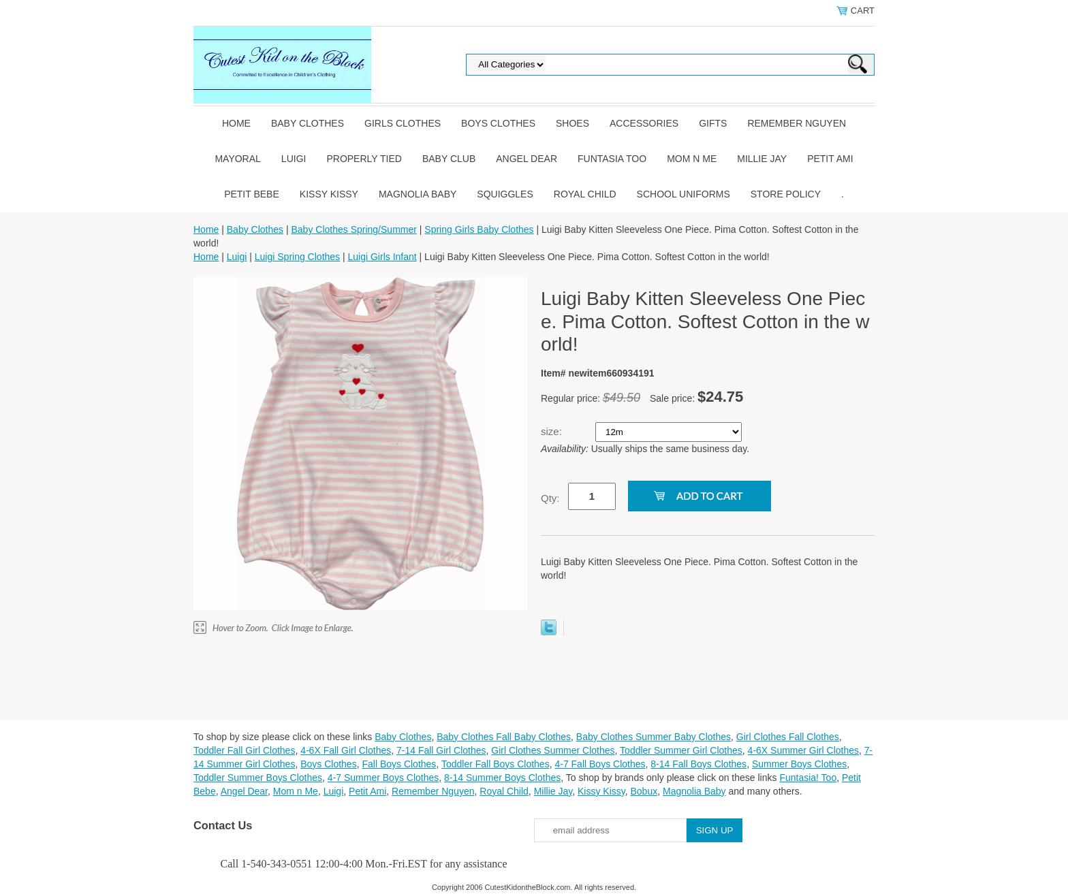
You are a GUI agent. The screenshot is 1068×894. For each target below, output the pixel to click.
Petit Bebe (251, 194)
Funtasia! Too (807, 777)
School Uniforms (683, 194)
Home (236, 123)
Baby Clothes (307, 123)
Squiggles (505, 194)
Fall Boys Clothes (399, 764)
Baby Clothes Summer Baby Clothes (653, 736)
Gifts (713, 123)
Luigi (294, 158)
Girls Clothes (402, 123)
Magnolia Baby (417, 194)
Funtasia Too (612, 158)
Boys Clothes (498, 123)
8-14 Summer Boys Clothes (502, 777)
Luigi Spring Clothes (297, 256)
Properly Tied (363, 158)
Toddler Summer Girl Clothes (681, 750)
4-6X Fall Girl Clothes (345, 750)
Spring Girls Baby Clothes (478, 229)
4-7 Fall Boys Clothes (599, 764)
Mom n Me (692, 158)
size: (553, 431)
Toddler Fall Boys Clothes (495, 764)
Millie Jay (762, 158)
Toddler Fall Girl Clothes (244, 750)
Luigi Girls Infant (382, 256)
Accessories (644, 123)
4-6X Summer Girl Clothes (803, 750)
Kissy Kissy (329, 194)
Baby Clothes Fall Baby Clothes (504, 736)
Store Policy (786, 194)
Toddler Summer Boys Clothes (257, 777)
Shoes (572, 123)
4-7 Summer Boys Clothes (383, 777)
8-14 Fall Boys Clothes (698, 764)
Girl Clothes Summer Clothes (552, 750)
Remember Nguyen (796, 123)
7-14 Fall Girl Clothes (441, 750)
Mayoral (237, 158)
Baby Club (448, 158)
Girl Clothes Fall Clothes (787, 736)
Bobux (643, 791)
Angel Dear (526, 158)
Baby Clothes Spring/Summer (353, 229)
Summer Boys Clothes (799, 764)
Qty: (550, 498)
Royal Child (585, 194)
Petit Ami (830, 158)
